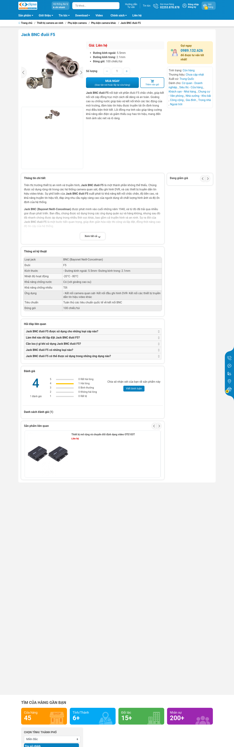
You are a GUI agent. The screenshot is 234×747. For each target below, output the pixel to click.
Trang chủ (25, 23)
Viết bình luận (134, 388)
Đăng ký (192, 7)
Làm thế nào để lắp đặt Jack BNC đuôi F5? (53, 337)
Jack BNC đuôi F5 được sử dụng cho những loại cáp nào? (62, 331)
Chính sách (120, 16)
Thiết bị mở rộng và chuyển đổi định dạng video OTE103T (103, 434)
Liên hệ (136, 15)
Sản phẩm (24, 15)
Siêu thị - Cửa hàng (191, 87)
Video (99, 15)
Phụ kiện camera (77, 23)
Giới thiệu (45, 15)
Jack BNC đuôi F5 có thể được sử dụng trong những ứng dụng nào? (68, 356)
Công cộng (177, 100)
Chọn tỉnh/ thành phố (40, 732)
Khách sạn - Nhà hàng (182, 91)
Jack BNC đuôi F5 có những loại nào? (49, 350)
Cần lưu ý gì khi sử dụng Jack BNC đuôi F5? (53, 343)
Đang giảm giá (179, 178)
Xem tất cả (93, 236)
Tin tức (147, 5)
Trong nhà (204, 100)
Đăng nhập (193, 4)
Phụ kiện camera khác (103, 23)
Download (83, 16)
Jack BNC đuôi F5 (131, 23)
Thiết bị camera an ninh (50, 23)
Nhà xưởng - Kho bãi (198, 95)
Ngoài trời (176, 104)
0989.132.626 (192, 50)
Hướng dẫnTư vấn (131, 5)
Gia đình (191, 100)
